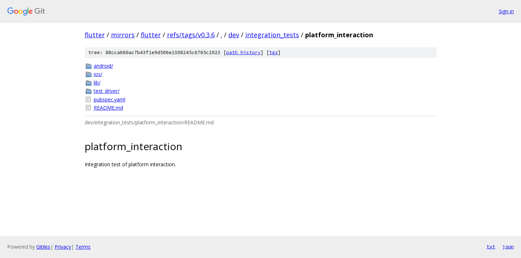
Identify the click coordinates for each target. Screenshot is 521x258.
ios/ (98, 74)
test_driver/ (107, 90)
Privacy (63, 246)
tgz (273, 52)
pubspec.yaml (109, 99)
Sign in (506, 11)
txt (491, 246)
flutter (95, 34)
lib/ (97, 82)
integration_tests (272, 34)
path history (243, 52)
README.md (108, 107)
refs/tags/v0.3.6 (191, 34)
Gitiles (43, 246)
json (508, 246)
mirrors (123, 34)
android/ (103, 65)
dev (233, 34)
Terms (82, 246)
